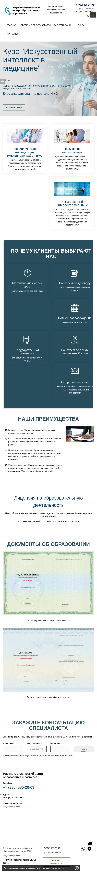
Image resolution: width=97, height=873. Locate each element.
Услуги (80, 25)
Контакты (12, 34)
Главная (11, 25)
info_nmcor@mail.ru (85, 11)
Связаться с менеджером (56, 861)
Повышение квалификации (72, 150)
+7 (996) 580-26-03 (84, 5)
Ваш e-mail (55, 744)
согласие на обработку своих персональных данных (55, 756)
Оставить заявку (14, 107)
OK (77, 868)
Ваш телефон (33, 744)
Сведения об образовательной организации (46, 25)
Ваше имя (8, 744)
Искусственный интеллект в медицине (40, 59)
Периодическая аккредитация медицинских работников (25, 152)
